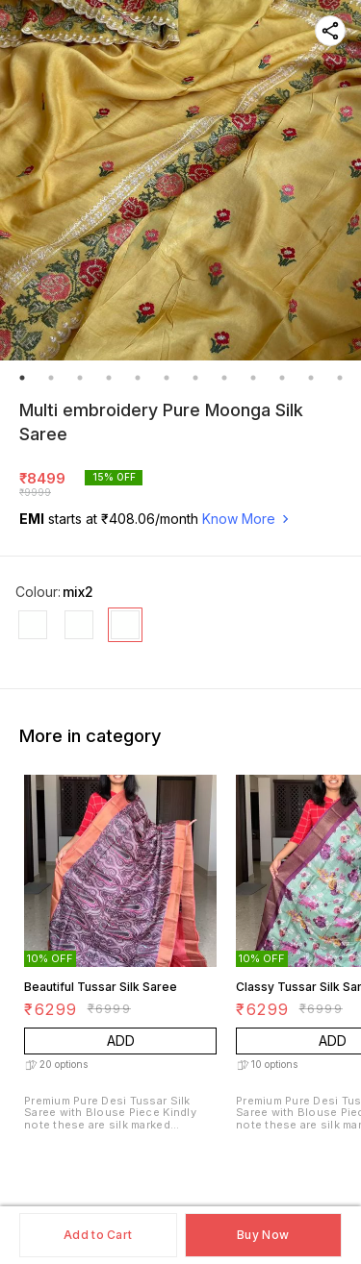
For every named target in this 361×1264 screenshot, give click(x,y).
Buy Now (263, 1234)
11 (311, 377)
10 (282, 377)
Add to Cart (98, 1234)
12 (339, 377)
